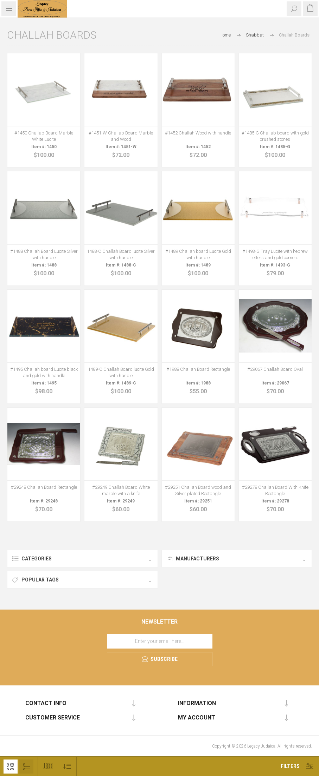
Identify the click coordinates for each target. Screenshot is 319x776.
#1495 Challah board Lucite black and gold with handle (44, 372)
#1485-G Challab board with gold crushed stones (275, 136)
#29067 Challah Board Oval (275, 369)
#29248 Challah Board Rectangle (44, 487)
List (26, 766)
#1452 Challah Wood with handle (198, 133)
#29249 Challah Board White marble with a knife (121, 490)
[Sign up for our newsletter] (159, 641)
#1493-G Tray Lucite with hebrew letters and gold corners (275, 254)
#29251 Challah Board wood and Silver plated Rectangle (198, 490)
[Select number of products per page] (47, 766)
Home (225, 35)
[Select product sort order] (67, 766)
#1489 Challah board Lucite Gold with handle (198, 254)
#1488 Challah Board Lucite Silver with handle (44, 254)
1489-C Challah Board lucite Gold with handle (121, 372)
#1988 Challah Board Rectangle (198, 369)
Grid (11, 766)
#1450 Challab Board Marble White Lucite (43, 136)
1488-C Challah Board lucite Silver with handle (121, 254)
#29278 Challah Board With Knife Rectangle (275, 490)
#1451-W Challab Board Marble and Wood (121, 136)
